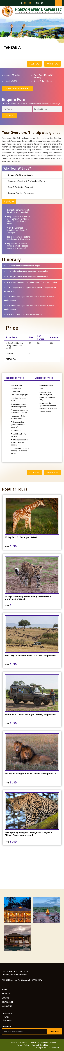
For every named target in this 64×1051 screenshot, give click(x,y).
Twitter (6, 1017)
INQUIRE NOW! (52, 64)
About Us (6, 993)
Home (5, 989)
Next (59, 18)
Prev (5, 18)
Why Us (5, 998)
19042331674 (27, 2)
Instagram (7, 1020)
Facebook (7, 1013)
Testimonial (7, 1002)
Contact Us (7, 1006)
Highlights (9, 201)
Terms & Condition (40, 1045)
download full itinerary (18, 88)
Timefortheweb (53, 1048)
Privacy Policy (23, 1045)
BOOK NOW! (34, 64)
